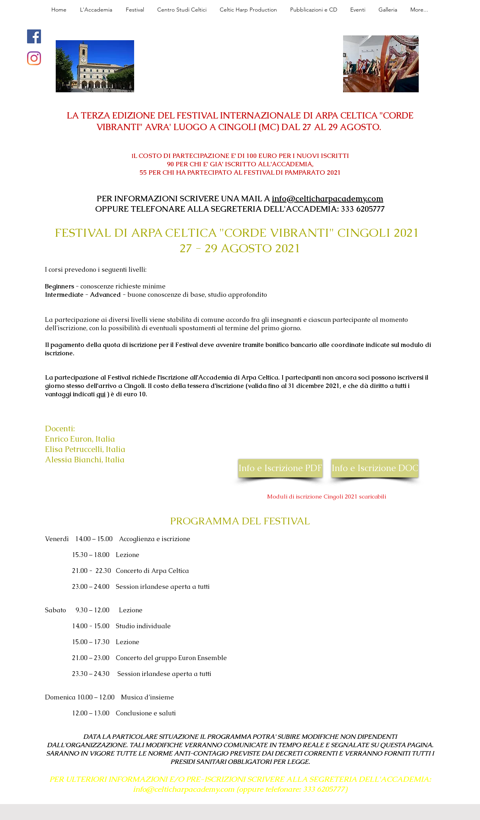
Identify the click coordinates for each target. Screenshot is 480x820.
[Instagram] (34, 58)
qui (100, 394)
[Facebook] (34, 36)
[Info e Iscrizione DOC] (375, 468)
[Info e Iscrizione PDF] (280, 468)
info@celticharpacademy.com (327, 198)
